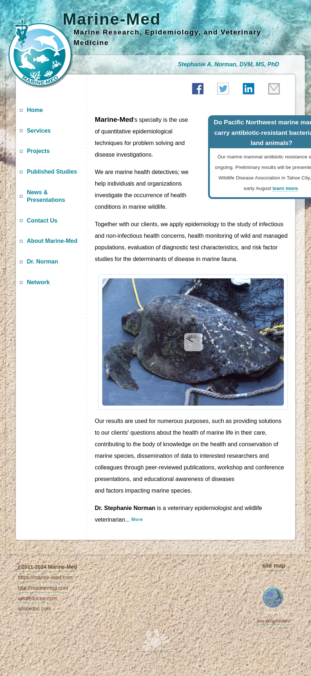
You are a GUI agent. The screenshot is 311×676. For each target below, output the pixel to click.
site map (274, 566)
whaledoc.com (34, 608)
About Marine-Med (52, 241)
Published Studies (52, 172)
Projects (38, 151)
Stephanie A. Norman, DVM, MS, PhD (228, 64)
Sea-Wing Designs (274, 621)
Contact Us (42, 220)
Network (38, 282)
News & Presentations (46, 196)
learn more (285, 188)
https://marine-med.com (45, 577)
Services (39, 131)
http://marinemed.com (43, 588)
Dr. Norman (42, 261)
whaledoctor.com (37, 598)
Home (35, 110)
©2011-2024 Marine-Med (47, 567)
